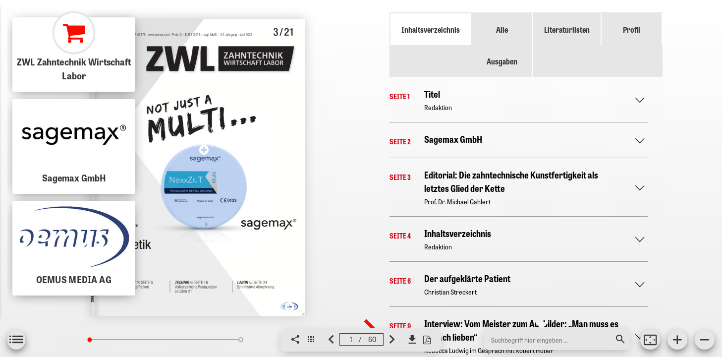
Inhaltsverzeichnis (430, 29)
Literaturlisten (567, 29)
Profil (631, 29)
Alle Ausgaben (502, 45)
